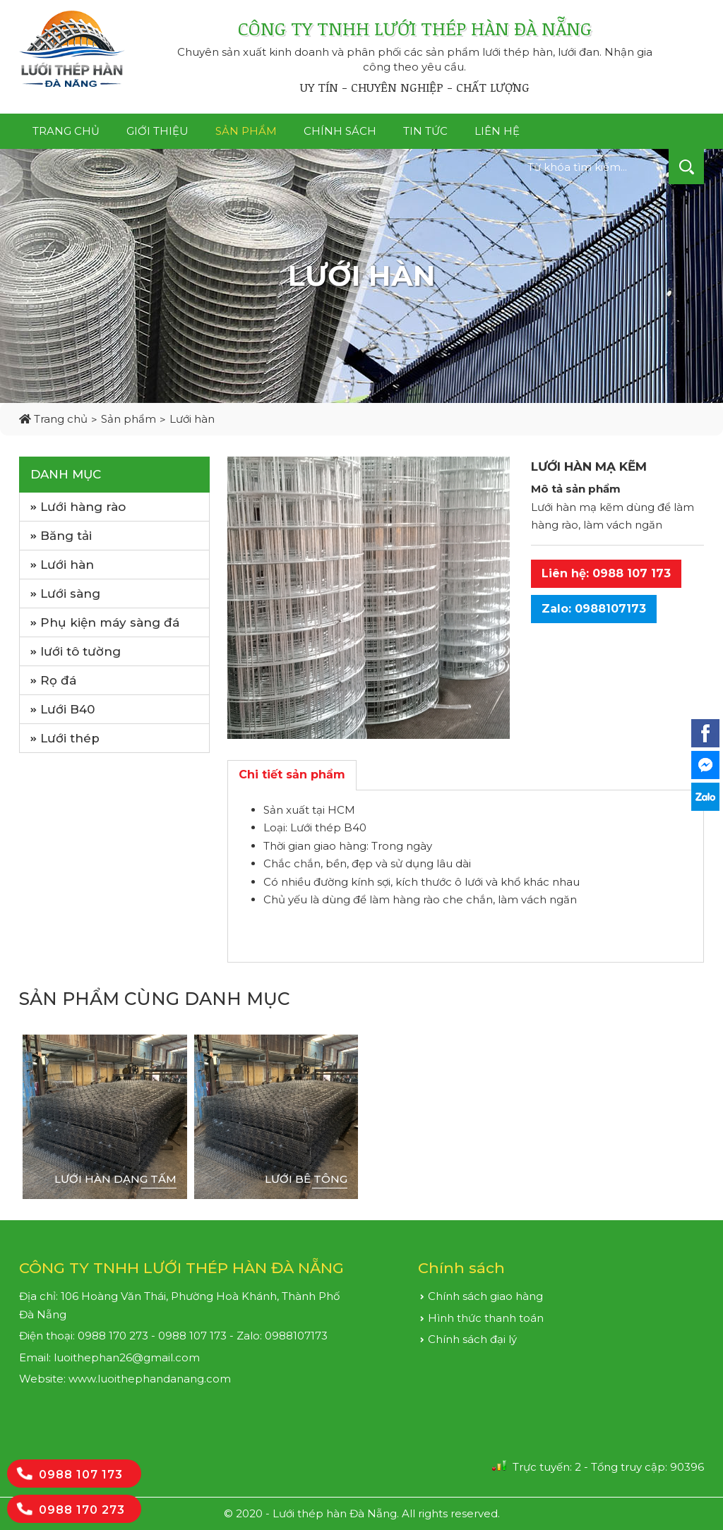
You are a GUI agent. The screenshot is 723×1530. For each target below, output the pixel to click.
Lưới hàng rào (78, 507)
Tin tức (425, 131)
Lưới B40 (62, 709)
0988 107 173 (67, 1473)
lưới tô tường (75, 651)
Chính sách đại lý (468, 1339)
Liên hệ (497, 131)
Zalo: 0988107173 (594, 608)
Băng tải (61, 536)
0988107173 (296, 1335)
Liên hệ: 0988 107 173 (606, 573)
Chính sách (340, 131)
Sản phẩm (246, 131)
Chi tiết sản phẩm (292, 774)
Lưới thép (65, 738)
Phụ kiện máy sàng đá (104, 622)
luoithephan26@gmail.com (127, 1357)
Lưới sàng (65, 593)
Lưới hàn (192, 419)
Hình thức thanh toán (482, 1318)
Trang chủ (66, 131)
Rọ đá (53, 680)
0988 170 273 (68, 1509)
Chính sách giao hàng (481, 1296)
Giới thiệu (157, 131)
